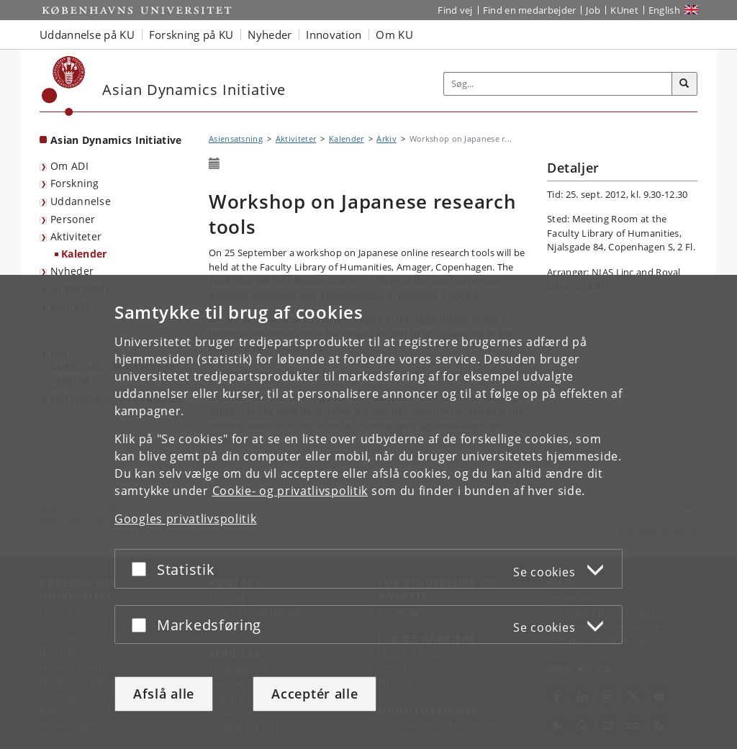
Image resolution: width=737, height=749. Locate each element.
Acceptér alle (314, 693)
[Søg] (684, 84)
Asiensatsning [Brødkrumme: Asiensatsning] (236, 138)
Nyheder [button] (269, 34)
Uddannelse (80, 201)
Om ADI (69, 166)
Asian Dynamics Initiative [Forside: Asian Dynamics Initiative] (116, 140)
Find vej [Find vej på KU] (455, 10)
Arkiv (386, 138)
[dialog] (368, 512)
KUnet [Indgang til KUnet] (624, 10)
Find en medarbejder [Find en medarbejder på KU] (530, 10)
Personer (72, 219)
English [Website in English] (664, 10)
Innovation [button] (333, 34)
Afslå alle (163, 693)
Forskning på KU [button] (191, 34)
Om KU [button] (394, 34)
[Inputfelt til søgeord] (558, 84)
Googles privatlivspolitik (185, 519)
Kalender (84, 253)
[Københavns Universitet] (64, 86)
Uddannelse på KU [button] (87, 34)
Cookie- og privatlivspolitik (290, 491)
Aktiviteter (75, 236)
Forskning (74, 183)
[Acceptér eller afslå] (142, 569)
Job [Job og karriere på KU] (593, 10)
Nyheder (72, 271)
